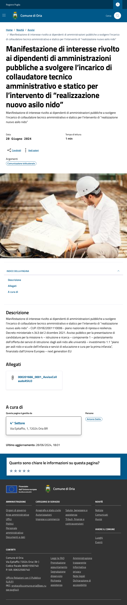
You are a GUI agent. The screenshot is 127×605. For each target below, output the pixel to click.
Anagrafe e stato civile (48, 510)
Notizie (99, 510)
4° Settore (17, 423)
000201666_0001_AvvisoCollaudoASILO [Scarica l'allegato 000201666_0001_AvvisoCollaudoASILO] (37, 379)
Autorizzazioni (44, 515)
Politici (10, 524)
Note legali (79, 576)
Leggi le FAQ (57, 558)
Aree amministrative (17, 515)
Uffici (9, 519)
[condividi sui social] (14, 150)
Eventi (99, 542)
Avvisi (98, 519)
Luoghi (99, 538)
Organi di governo (16, 510)
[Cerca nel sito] (117, 15)
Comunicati (101, 515)
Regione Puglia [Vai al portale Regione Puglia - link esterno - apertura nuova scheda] (13, 4)
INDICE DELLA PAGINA (63, 271)
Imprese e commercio (48, 519)
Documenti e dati (15, 537)
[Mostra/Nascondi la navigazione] (4, 15)
